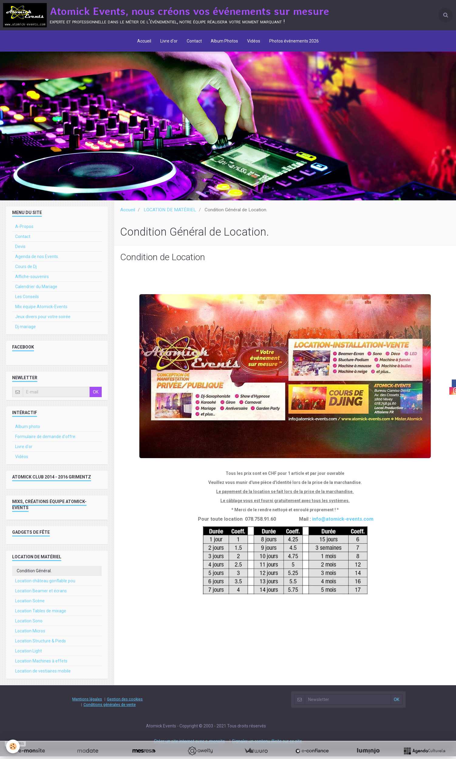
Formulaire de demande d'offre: (45, 439)
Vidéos (253, 41)
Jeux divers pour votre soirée (42, 319)
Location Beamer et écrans (41, 593)
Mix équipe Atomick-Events (41, 309)
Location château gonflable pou (45, 583)
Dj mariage (25, 329)
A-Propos (24, 229)
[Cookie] (13, 746)
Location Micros (30, 633)
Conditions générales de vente (109, 707)
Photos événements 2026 (294, 41)
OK (95, 394)
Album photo (27, 429)
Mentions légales (87, 701)
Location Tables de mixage (40, 613)
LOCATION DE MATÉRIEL (170, 212)
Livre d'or (169, 41)
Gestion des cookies (125, 701)
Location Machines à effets (41, 663)
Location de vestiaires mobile (43, 673)
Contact (194, 41)
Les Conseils (27, 299)
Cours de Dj (26, 269)
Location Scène (30, 603)
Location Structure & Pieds (40, 643)
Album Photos (224, 41)
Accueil (144, 41)
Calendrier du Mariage (36, 289)
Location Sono (29, 623)
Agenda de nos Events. (37, 259)
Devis (20, 249)
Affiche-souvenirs (32, 279)
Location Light (28, 653)
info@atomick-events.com (342, 522)
